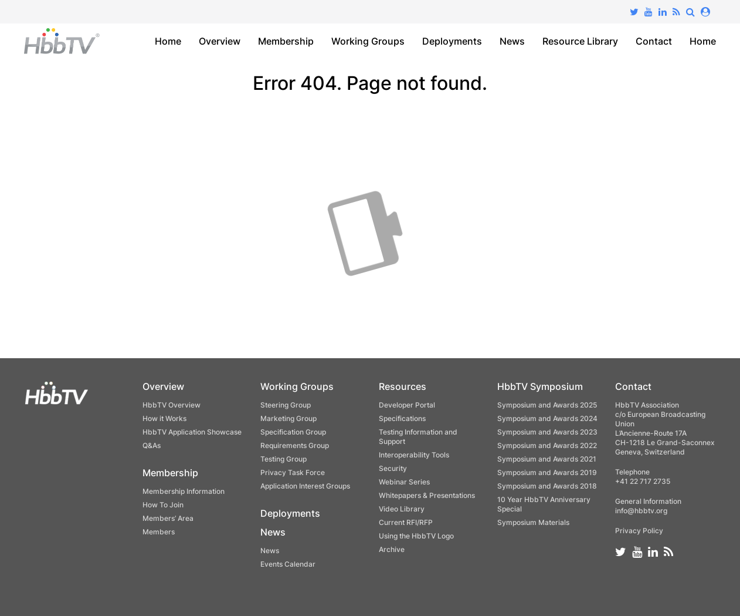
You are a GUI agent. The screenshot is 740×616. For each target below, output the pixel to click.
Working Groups (368, 41)
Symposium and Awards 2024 (547, 418)
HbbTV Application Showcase (192, 432)
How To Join (163, 504)
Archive (392, 549)
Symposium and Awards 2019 (547, 472)
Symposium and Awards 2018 (547, 486)
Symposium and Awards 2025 (547, 404)
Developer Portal (407, 404)
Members (158, 531)
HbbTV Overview (171, 404)
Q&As (151, 445)
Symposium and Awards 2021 (546, 459)
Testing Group (283, 459)
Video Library (402, 508)
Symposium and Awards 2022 (547, 445)
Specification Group (293, 432)
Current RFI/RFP (406, 522)
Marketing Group (288, 418)
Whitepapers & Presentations (427, 495)
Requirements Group (294, 445)
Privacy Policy (639, 530)
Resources (402, 386)
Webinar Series (404, 481)
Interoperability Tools (414, 454)
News (512, 41)
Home (168, 41)
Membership (286, 41)
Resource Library (580, 41)
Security (393, 468)
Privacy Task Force (292, 472)
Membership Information (183, 491)
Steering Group (285, 404)
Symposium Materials (533, 522)
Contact (654, 41)
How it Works (164, 418)
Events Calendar (287, 564)
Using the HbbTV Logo (416, 535)
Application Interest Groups (305, 486)
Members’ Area (168, 518)
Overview (219, 41)
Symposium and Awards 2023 (547, 432)
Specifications (402, 418)
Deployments (452, 41)
